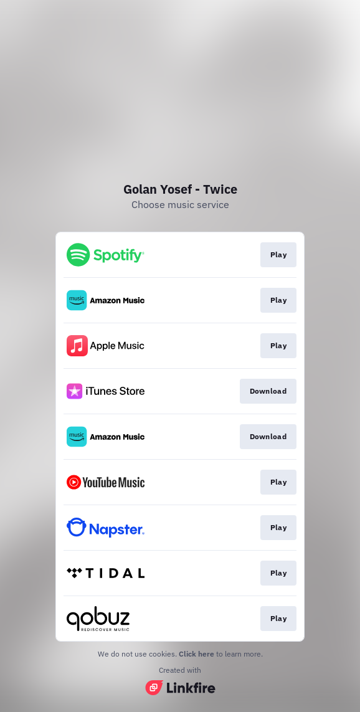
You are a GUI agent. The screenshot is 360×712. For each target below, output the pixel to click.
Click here (196, 653)
